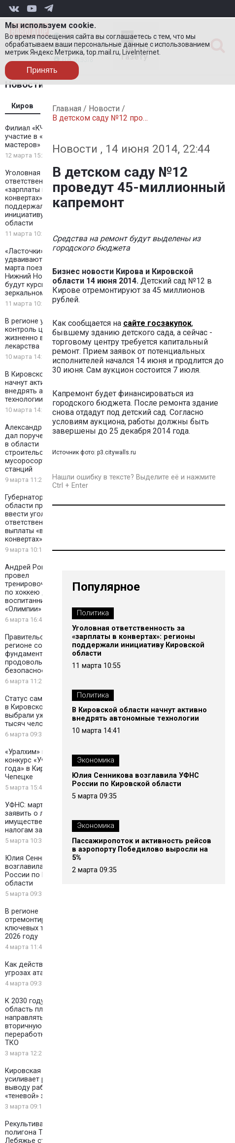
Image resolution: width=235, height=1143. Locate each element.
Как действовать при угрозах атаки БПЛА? (40, 968)
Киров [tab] (22, 106)
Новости (104, 108)
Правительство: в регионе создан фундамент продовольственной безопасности (39, 654)
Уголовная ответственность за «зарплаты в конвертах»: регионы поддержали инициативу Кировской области (138, 641)
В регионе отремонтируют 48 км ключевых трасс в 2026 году (41, 924)
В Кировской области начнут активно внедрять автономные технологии (139, 714)
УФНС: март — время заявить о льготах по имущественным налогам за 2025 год (40, 817)
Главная (66, 108)
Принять (42, 70)
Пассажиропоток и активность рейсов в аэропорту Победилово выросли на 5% (141, 849)
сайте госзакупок (157, 323)
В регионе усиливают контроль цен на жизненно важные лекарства (41, 333)
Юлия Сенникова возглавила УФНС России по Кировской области (41, 871)
